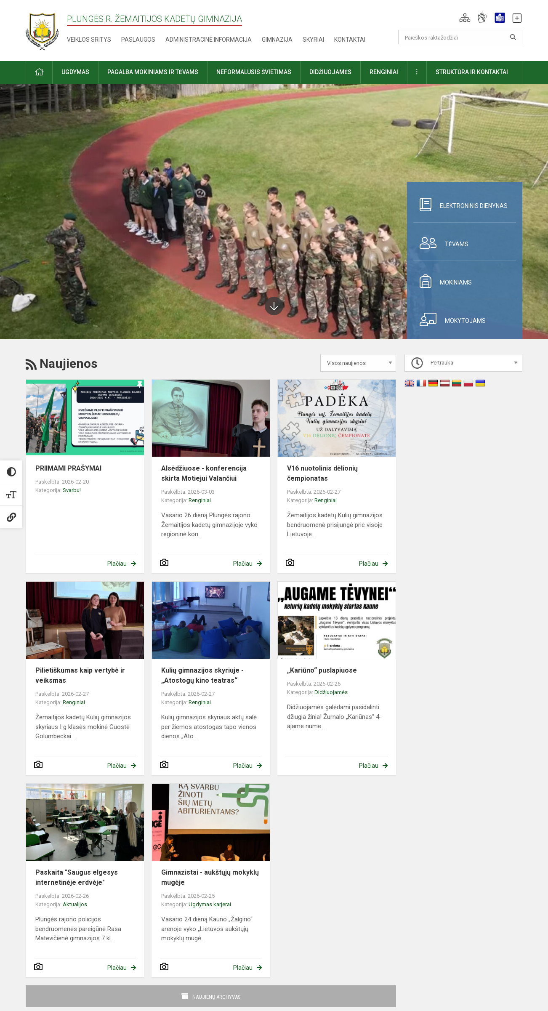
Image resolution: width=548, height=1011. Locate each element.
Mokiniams (442, 281)
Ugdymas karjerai (210, 904)
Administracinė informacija (208, 39)
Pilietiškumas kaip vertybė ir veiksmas (80, 675)
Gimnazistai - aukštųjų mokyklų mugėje (210, 877)
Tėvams (440, 243)
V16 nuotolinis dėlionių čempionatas (322, 473)
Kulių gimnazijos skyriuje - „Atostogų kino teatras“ (202, 675)
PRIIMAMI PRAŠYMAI (68, 468)
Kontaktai (349, 39)
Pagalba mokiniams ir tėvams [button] (152, 72)
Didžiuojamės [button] (330, 72)
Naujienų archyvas (216, 997)
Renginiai (200, 500)
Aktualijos (75, 904)
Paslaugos (138, 39)
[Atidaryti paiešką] (513, 37)
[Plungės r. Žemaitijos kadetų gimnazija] (42, 29)
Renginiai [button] (384, 72)
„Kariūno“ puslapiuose (322, 670)
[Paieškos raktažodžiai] (460, 37)
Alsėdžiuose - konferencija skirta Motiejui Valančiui (204, 473)
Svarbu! (72, 490)
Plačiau (117, 563)
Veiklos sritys (89, 39)
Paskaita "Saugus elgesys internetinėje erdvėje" (76, 877)
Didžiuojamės (331, 692)
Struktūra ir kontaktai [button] (472, 72)
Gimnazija (277, 39)
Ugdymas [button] (75, 72)
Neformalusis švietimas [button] (253, 72)
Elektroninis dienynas (460, 204)
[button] (465, 18)
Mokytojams (449, 319)
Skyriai (313, 39)
